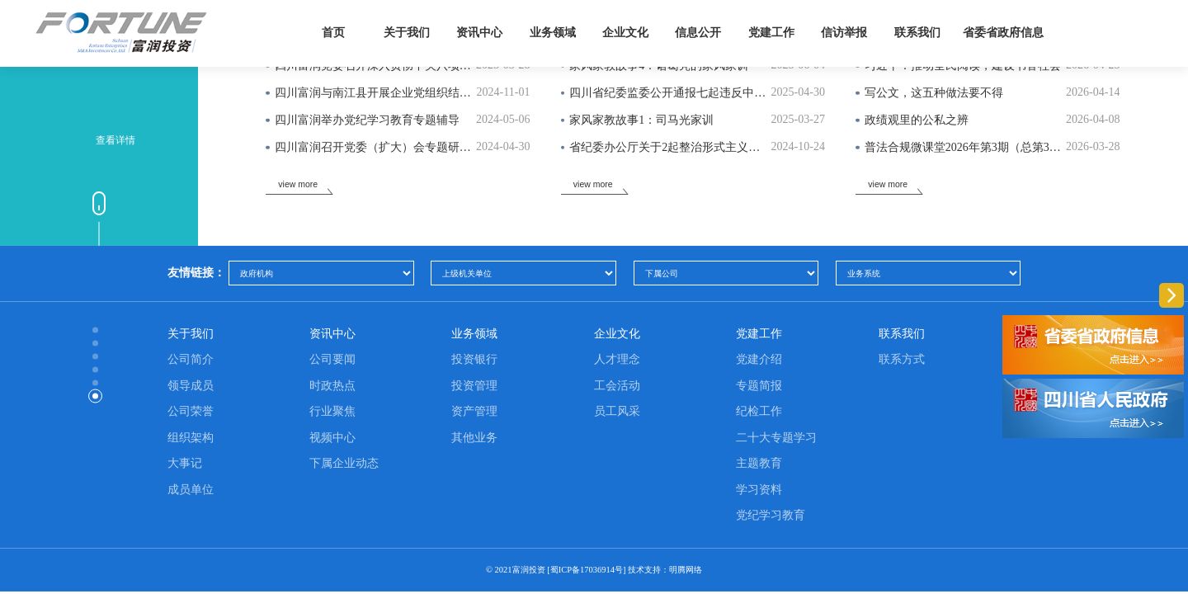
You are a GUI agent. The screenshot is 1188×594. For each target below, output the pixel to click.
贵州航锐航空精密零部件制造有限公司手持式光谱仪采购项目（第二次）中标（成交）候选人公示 (384, 566)
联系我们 (917, 32)
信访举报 (844, 32)
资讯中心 (479, 32)
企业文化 (625, 32)
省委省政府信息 (1003, 32)
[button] (962, 517)
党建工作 (771, 32)
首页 (333, 32)
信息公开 (698, 32)
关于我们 (407, 32)
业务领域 (553, 32)
